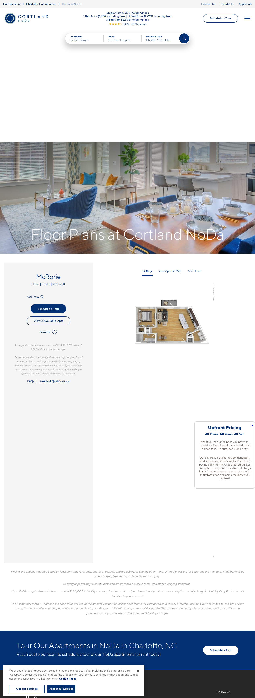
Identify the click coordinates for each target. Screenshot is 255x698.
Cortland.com (12, 4)
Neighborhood (185, 588)
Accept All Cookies (61, 688)
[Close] (138, 671)
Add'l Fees (35, 183)
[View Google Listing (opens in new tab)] (127, 24)
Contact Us (208, 4)
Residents (227, 4)
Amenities (138, 616)
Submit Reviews (126, 662)
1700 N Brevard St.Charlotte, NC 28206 (93, 597)
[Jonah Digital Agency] (229, 660)
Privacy (108, 662)
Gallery (147, 157)
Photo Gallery (141, 609)
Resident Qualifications (54, 267)
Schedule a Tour (220, 18)
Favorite (48, 218)
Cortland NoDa (71, 4)
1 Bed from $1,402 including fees (104, 16)
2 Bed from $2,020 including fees (150, 16)
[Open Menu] (247, 18)
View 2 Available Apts (48, 207)
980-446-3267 (88, 588)
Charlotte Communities (41, 4)
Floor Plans (139, 588)
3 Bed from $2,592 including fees (127, 19)
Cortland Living (143, 623)
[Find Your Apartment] (184, 38)
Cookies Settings (27, 688)
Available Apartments (147, 595)
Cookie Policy (67, 678)
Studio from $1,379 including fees (127, 12)
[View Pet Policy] (111, 609)
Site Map (145, 662)
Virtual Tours (140, 602)
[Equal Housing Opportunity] (79, 609)
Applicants (245, 4)
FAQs (30, 267)
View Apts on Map (169, 157)
